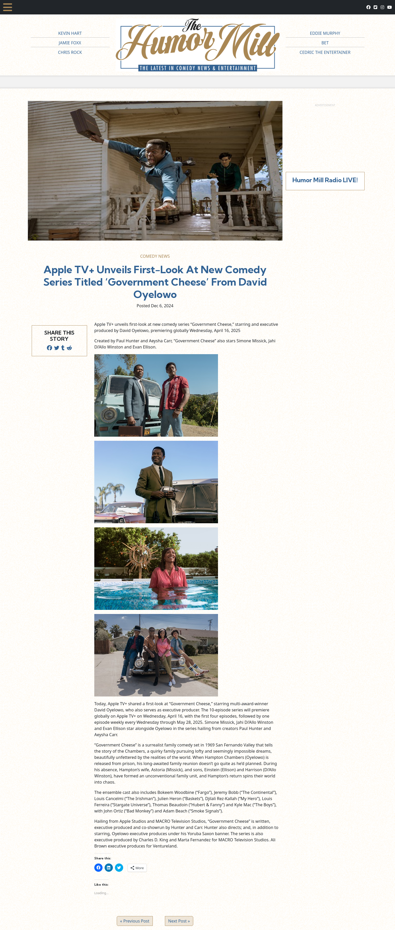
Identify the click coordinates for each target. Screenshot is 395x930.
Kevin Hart (70, 33)
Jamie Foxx (70, 43)
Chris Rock (70, 52)
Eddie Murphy (325, 33)
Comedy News (155, 256)
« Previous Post (134, 921)
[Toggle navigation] (7, 7)
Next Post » (179, 921)
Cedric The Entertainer (325, 52)
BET (325, 43)
